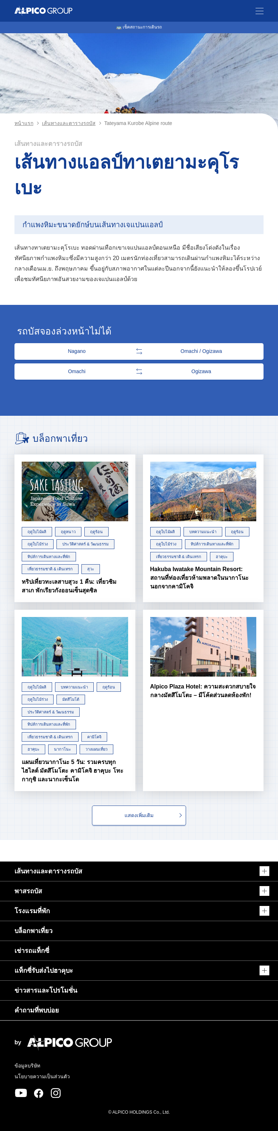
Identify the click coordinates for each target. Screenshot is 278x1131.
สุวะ (90, 569)
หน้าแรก (23, 123)
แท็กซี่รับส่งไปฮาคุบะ (43, 970)
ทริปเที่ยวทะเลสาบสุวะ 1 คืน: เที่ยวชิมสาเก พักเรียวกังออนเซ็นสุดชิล (69, 586)
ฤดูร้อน (96, 532)
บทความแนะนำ (202, 532)
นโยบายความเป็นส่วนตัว (42, 1076)
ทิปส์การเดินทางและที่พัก (49, 556)
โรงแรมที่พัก (32, 911)
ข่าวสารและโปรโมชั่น (45, 990)
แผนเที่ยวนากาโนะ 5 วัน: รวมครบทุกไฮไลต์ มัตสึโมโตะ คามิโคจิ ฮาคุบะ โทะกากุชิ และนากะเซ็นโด (72, 770)
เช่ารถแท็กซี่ (31, 950)
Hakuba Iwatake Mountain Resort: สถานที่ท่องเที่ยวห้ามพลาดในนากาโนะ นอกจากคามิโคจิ (199, 578)
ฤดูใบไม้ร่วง (38, 544)
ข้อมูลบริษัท (27, 1066)
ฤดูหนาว (68, 532)
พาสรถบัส (28, 891)
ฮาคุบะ (222, 556)
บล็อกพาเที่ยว (33, 930)
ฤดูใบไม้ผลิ (37, 532)
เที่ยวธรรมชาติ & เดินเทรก (50, 569)
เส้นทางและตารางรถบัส (69, 123)
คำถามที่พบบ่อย (36, 1010)
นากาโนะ (62, 749)
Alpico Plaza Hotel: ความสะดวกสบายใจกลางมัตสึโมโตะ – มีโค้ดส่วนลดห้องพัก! (203, 690)
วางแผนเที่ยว (96, 749)
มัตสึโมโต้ (70, 699)
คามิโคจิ (94, 737)
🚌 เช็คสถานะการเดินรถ (139, 27)
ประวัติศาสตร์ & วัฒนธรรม (85, 544)
